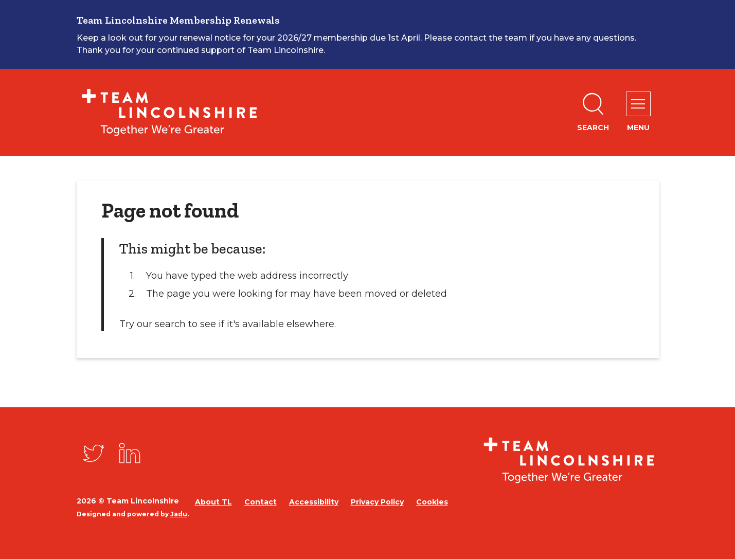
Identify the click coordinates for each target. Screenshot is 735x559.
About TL (213, 502)
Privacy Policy (377, 502)
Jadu (178, 514)
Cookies (432, 502)
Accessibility (313, 502)
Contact (260, 502)
